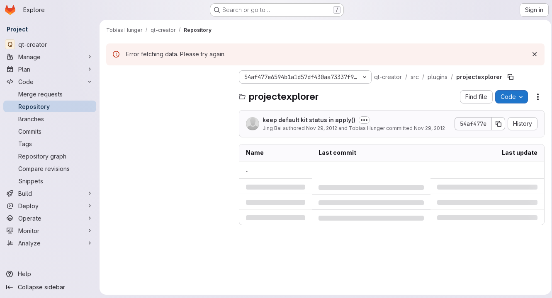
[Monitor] (49, 230)
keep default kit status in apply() (309, 119)
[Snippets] (49, 181)
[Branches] (49, 119)
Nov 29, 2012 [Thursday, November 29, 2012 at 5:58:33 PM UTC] (321, 128)
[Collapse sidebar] (49, 287)
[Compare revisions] (49, 168)
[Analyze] (49, 243)
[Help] (49, 274)
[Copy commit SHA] (496, 123)
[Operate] (49, 218)
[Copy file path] (510, 77)
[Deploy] (49, 205)
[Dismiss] (532, 54)
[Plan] (49, 69)
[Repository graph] (49, 156)
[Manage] (49, 56)
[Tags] (49, 143)
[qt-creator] (49, 44)
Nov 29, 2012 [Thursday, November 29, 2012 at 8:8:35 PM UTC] (429, 128)
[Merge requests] (49, 94)
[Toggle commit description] (364, 120)
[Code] (49, 81)
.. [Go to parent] (247, 169)
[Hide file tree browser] (112, 77)
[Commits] (49, 131)
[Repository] (49, 106)
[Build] (49, 193)
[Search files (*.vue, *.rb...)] (168, 93)
